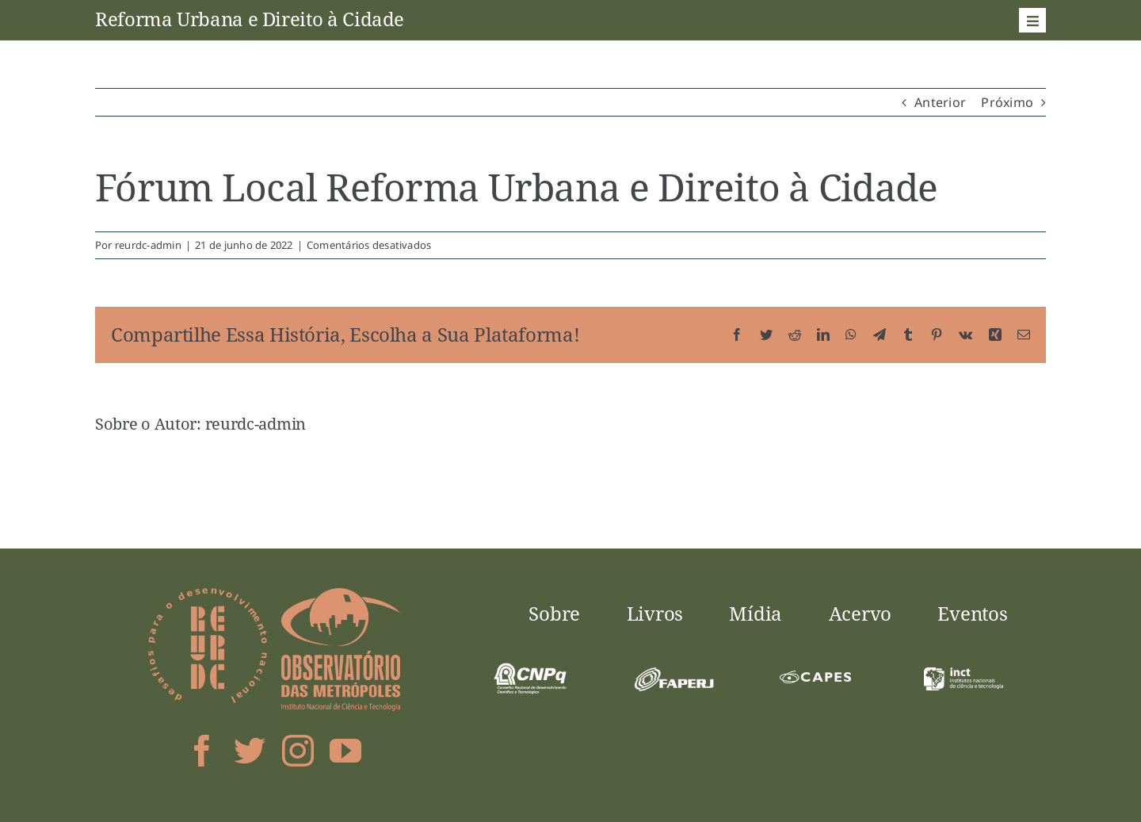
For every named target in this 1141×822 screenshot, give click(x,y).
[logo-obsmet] (340, 594)
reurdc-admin (148, 245)
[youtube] (345, 751)
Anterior (940, 102)
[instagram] (298, 751)
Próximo (1007, 102)
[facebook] (202, 751)
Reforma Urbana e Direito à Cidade (249, 19)
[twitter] (249, 751)
